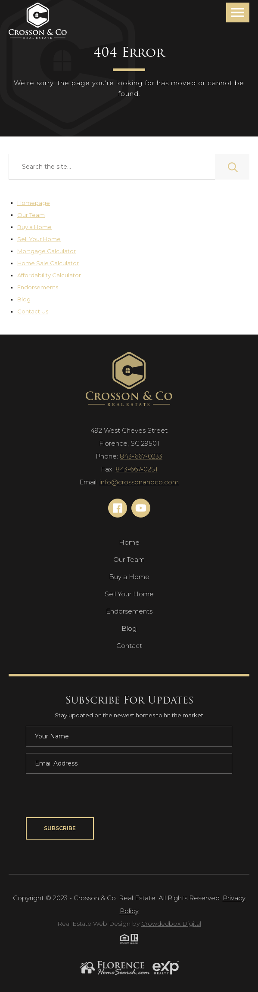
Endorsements (37, 287)
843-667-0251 (136, 469)
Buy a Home (34, 226)
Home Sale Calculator (48, 263)
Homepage (33, 202)
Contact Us (32, 311)
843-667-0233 (141, 456)
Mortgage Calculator (46, 251)
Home (129, 542)
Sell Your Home (39, 239)
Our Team (31, 214)
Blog (24, 299)
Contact (129, 646)
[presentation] (91, 797)
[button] (237, 12)
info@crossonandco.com (139, 482)
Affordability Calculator (49, 275)
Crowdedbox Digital (171, 923)
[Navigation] (38, 21)
